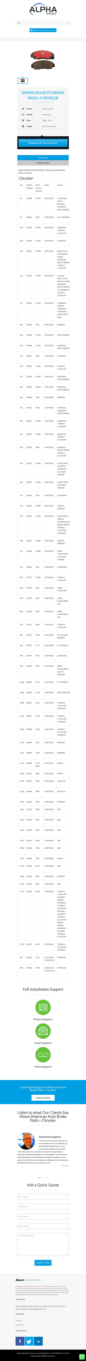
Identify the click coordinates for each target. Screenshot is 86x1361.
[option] (43, 61)
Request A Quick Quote (43, 143)
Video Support (43, 1066)
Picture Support (43, 1019)
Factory (19, 1320)
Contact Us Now (43, 1097)
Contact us (20, 1325)
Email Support (43, 1043)
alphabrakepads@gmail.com (44, 30)
